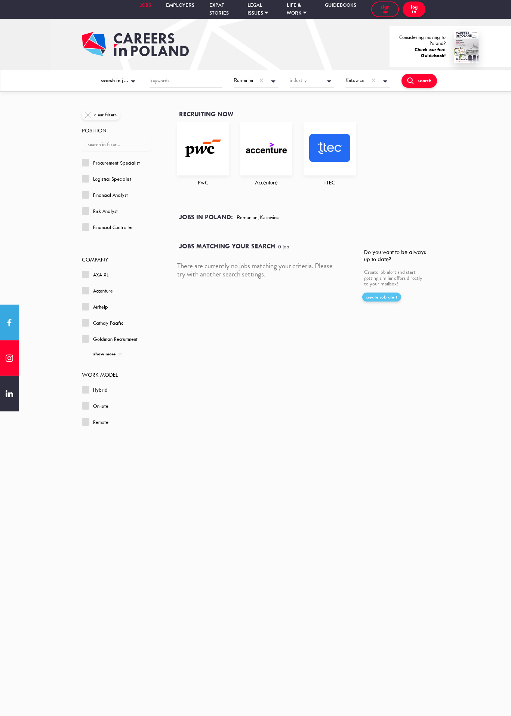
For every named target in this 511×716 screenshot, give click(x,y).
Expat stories (219, 9)
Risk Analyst (100, 211)
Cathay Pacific (102, 323)
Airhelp (95, 306)
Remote (95, 422)
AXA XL (95, 274)
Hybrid (95, 390)
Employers (180, 5)
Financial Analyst (105, 195)
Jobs (145, 5)
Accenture (97, 290)
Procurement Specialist (111, 162)
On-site (95, 406)
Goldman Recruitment (110, 339)
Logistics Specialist (106, 179)
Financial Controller (107, 227)
